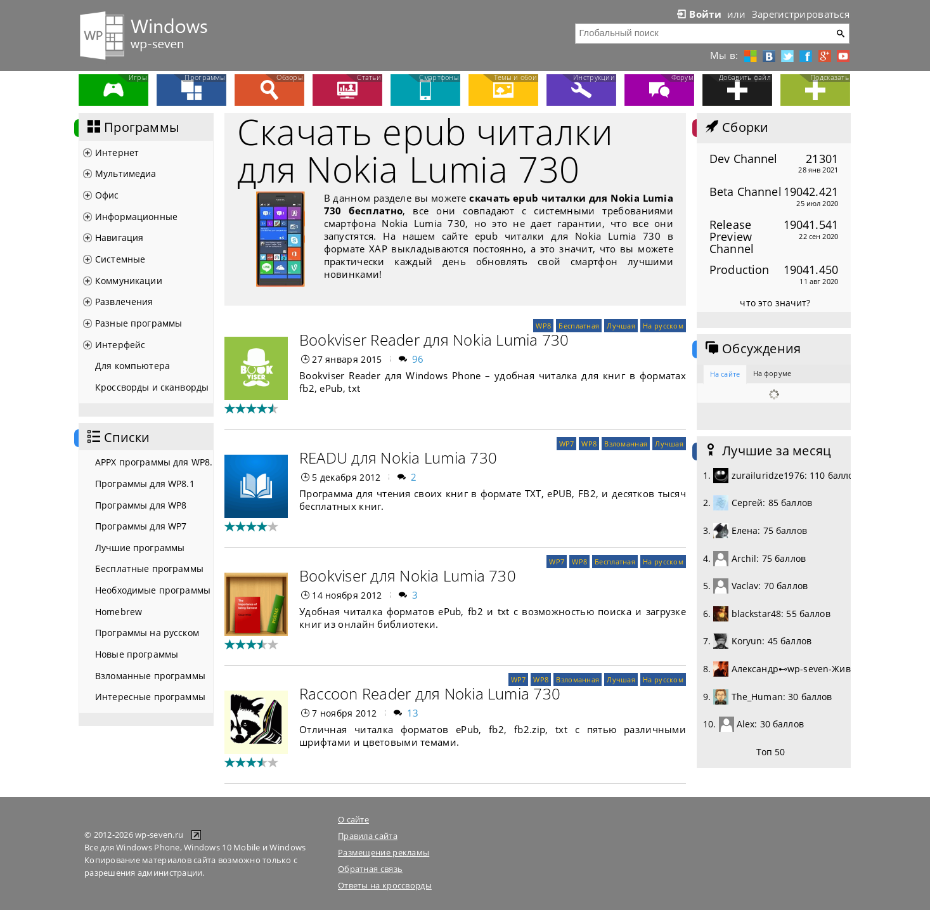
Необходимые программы (152, 590)
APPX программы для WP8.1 (154, 462)
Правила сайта (367, 836)
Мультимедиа (126, 173)
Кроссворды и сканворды (152, 387)
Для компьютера (132, 366)
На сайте (725, 374)
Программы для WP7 (140, 526)
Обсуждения (752, 349)
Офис (107, 195)
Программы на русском (147, 633)
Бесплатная (579, 325)
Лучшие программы (139, 548)
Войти (698, 14)
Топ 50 (770, 752)
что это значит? (775, 303)
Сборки (735, 127)
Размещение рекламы (383, 852)
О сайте (353, 819)
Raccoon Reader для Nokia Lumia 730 (429, 693)
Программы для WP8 (140, 505)
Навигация (119, 237)
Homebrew (118, 612)
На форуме (772, 373)
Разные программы (138, 323)
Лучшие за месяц (767, 451)
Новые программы (136, 654)
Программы (132, 127)
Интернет (117, 152)
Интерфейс (120, 345)
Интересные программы (150, 697)
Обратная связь (370, 868)
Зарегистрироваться (800, 14)
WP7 (566, 443)
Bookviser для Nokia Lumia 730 (407, 575)
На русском (663, 325)
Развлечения (124, 302)
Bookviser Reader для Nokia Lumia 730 (434, 339)
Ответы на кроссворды (385, 885)
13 (413, 712)
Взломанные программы (150, 676)
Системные (120, 259)
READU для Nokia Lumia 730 (398, 457)
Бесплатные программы (149, 568)
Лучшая (621, 325)
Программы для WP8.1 (145, 484)
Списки (117, 437)
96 (418, 359)
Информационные (136, 217)
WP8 (543, 325)
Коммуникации (128, 281)
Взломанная (625, 443)
